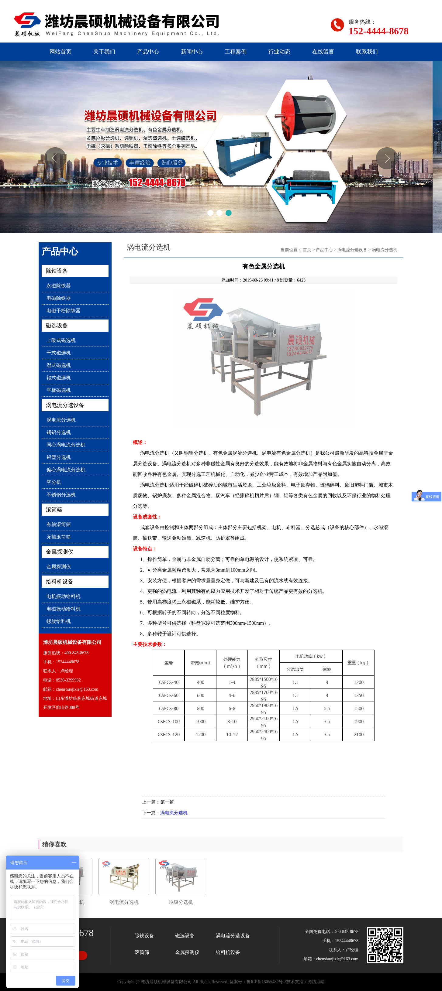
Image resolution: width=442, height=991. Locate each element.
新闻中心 (192, 52)
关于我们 (104, 52)
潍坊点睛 (316, 981)
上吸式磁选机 (61, 340)
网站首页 (60, 52)
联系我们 (367, 52)
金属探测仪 (59, 552)
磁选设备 (57, 326)
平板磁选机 (59, 390)
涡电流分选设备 (65, 405)
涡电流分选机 (61, 419)
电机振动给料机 (64, 596)
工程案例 (236, 52)
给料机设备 (59, 582)
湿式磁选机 (59, 365)
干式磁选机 (59, 352)
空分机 (54, 482)
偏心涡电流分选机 (66, 469)
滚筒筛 (54, 510)
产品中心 (148, 52)
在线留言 (323, 52)
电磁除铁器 (59, 298)
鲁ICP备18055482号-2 (266, 981)
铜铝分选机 (59, 432)
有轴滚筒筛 (59, 524)
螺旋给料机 (59, 621)
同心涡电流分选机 (66, 444)
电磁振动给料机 (64, 608)
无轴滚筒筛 (59, 536)
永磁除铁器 (59, 285)
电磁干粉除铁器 (64, 310)
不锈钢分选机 (61, 494)
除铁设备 (57, 271)
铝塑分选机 (59, 457)
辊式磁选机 (59, 377)
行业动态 (279, 52)
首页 (307, 250)
